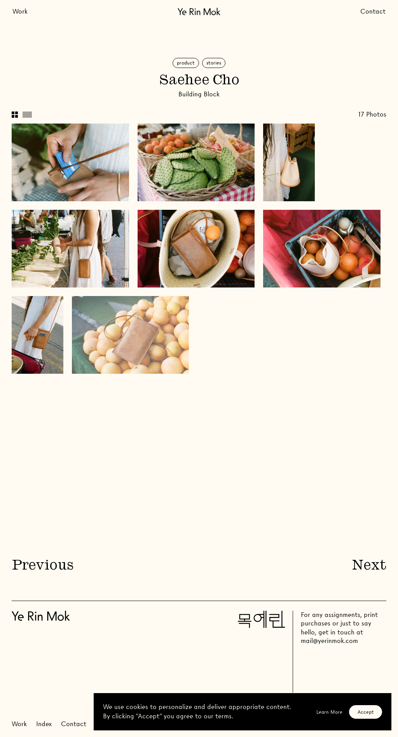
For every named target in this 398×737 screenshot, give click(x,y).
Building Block (199, 94)
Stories (213, 63)
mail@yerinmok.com (329, 641)
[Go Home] (199, 11)
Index (44, 724)
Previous (42, 566)
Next (369, 566)
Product (186, 63)
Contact (373, 11)
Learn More (329, 712)
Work (20, 11)
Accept (366, 712)
